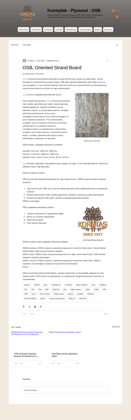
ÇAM (64, 289)
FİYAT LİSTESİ (45, 294)
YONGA (96, 289)
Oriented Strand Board (57, 299)
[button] (117, 16)
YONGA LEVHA (58, 294)
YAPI (25, 289)
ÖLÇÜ (34, 294)
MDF (32, 289)
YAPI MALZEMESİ (30, 299)
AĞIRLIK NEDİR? (81, 285)
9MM (47, 289)
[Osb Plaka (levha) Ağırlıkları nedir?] (65, 340)
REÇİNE (70, 294)
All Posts (14, 45)
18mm (46, 285)
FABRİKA (103, 285)
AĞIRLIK (27, 285)
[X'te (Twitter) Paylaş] (29, 306)
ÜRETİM (37, 285)
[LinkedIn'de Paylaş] (35, 306)
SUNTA (42, 299)
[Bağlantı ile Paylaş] (41, 306)
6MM (104, 289)
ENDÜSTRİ (83, 299)
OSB (39, 289)
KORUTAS (55, 289)
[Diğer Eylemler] (107, 60)
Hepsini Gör (116, 327)
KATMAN (80, 294)
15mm (93, 285)
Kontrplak (27, 45)
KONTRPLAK (56, 285)
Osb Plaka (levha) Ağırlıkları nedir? (65, 355)
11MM (26, 294)
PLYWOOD (68, 285)
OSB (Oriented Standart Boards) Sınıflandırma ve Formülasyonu (25, 355)
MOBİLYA (72, 299)
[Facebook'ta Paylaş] (24, 306)
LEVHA (87, 289)
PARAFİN (90, 294)
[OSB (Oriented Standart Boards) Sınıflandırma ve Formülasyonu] (28, 340)
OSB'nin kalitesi (75, 289)
